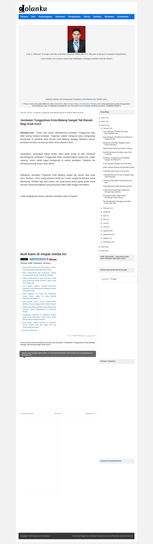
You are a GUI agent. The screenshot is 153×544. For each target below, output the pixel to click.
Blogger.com (85, 536)
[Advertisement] (76, 79)
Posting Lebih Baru (27, 413)
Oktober (106, 238)
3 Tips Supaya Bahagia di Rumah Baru (117, 164)
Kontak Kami (84, 104)
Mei (104, 219)
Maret (105, 212)
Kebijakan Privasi (95, 536)
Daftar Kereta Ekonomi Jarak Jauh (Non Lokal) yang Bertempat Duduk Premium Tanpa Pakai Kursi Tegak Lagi (39, 280)
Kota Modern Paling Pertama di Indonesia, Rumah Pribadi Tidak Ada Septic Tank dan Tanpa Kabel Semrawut (39, 325)
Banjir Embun (78, 335)
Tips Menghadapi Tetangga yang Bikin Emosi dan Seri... (117, 202)
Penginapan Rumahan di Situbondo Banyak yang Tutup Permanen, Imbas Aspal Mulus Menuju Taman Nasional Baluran (39, 317)
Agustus (106, 231)
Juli (104, 227)
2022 (103, 121)
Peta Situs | (116, 536)
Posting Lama (90, 413)
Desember (107, 242)
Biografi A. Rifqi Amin (30, 330)
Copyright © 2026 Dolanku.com (31, 536)
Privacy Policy (73, 104)
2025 (103, 251)
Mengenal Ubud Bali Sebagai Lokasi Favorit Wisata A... (116, 144)
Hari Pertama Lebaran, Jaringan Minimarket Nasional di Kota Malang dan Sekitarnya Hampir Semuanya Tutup (39, 288)
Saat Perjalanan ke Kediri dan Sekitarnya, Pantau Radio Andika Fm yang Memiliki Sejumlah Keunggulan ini (39, 296)
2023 (103, 125)
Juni (105, 223)
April (105, 216)
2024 (103, 247)
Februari (106, 208)
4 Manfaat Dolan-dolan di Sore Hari (116, 171)
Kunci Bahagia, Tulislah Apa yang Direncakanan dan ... (115, 132)
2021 (103, 118)
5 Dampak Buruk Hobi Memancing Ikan (117, 186)
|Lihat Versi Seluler (126, 536)
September (107, 234)
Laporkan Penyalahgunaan (111, 461)
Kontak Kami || (107, 536)
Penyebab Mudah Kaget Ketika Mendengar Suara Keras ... (114, 196)
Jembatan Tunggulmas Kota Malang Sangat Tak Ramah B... (116, 159)
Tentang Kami (96, 104)
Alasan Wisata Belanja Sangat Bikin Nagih (118, 167)
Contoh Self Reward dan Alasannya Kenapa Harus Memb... (116, 191)
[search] (116, 279)
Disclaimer (59, 104)
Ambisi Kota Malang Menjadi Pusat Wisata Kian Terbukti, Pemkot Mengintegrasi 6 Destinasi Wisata (39, 309)
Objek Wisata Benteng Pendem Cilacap (117, 148)
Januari (106, 128)
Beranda (58, 413)
